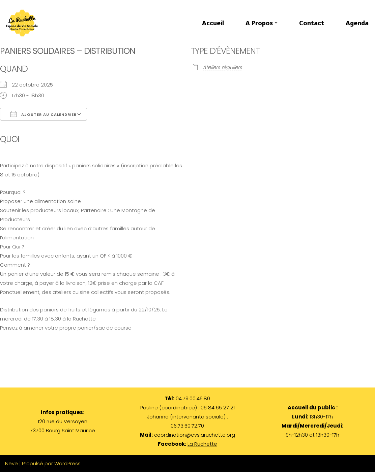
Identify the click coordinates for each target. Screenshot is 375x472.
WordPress (67, 463)
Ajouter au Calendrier (43, 114)
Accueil (213, 23)
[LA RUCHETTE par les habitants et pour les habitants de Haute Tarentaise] (23, 23)
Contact (311, 23)
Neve (11, 463)
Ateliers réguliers (222, 67)
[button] (276, 22)
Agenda (357, 23)
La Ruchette (202, 443)
